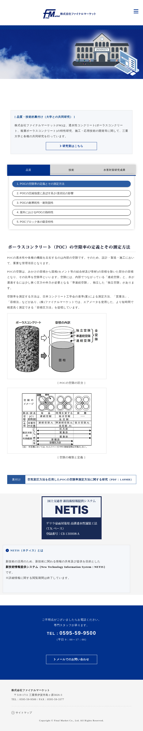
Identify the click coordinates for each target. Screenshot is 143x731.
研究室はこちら (71, 146)
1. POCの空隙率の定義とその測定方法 (40, 183)
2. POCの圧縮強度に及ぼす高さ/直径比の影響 (45, 193)
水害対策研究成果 (114, 169)
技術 (71, 169)
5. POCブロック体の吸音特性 (35, 221)
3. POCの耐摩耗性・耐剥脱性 (35, 202)
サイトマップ (24, 712)
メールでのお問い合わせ (71, 659)
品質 (28, 169)
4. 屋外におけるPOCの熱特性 (35, 212)
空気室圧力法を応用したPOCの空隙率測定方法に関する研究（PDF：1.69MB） (80, 479)
